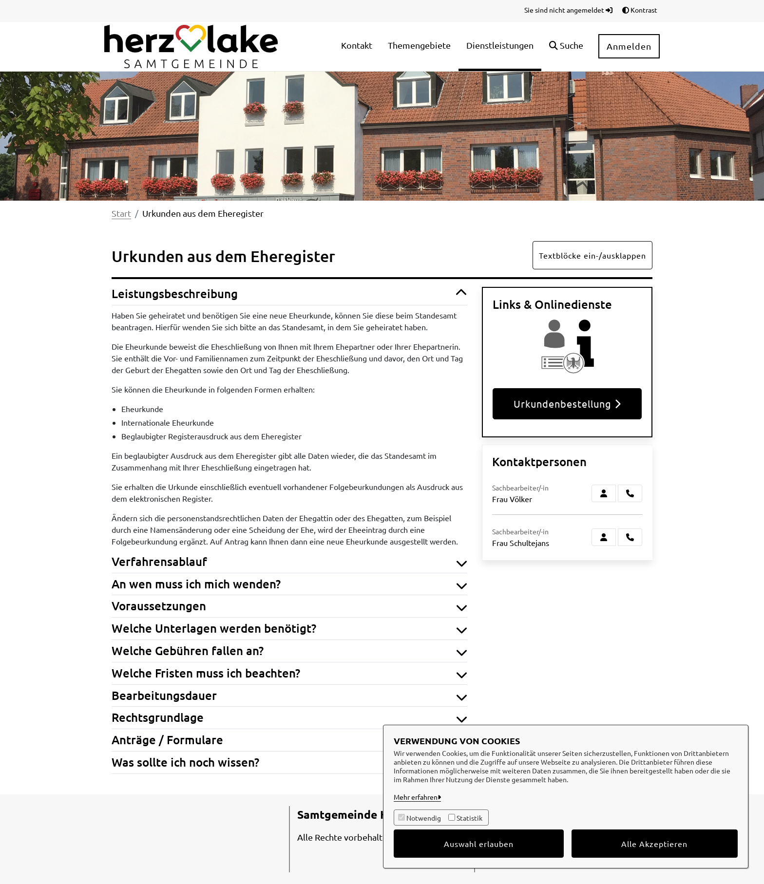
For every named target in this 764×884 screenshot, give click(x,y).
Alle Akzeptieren (654, 843)
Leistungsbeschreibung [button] (289, 294)
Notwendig (423, 817)
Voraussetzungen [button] (289, 606)
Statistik (469, 817)
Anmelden (629, 46)
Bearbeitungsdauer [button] (289, 696)
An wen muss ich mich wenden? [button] (289, 584)
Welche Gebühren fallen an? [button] (289, 651)
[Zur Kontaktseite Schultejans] (604, 537)
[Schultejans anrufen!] (630, 537)
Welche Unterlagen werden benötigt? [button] (289, 628)
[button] (566, 46)
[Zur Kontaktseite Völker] (604, 493)
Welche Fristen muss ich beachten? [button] (289, 673)
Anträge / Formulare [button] (289, 740)
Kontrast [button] (639, 9)
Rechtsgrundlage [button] (289, 718)
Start (121, 213)
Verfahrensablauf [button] (289, 562)
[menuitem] (356, 46)
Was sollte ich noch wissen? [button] (289, 762)
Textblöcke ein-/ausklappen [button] (592, 255)
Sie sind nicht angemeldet (568, 9)
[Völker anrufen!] (630, 493)
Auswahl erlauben (479, 843)
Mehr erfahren (416, 796)
